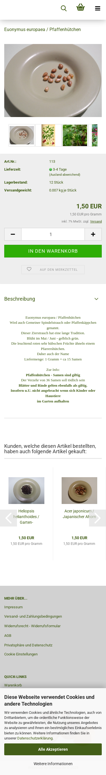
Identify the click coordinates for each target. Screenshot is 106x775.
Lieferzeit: (12, 169)
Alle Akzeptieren (53, 749)
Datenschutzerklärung (35, 738)
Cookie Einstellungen (21, 654)
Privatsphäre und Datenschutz (28, 645)
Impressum (13, 607)
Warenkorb (13, 685)
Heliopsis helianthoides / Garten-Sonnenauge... (26, 517)
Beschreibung (19, 299)
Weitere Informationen (53, 763)
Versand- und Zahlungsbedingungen (33, 616)
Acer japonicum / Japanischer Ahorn (79, 514)
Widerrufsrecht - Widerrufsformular (32, 626)
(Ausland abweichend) (64, 175)
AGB (7, 635)
